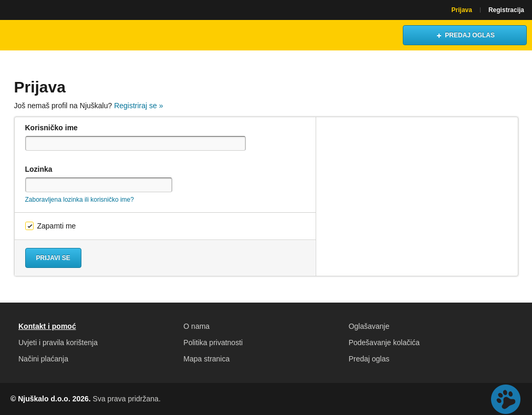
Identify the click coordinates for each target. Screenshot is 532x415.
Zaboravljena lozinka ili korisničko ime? (79, 199)
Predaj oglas (369, 359)
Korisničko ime (51, 127)
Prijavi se (53, 258)
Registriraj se (138, 105)
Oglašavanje (369, 326)
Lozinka (39, 169)
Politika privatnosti (213, 342)
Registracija (506, 10)
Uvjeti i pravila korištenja (58, 342)
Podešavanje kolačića (384, 342)
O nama (196, 326)
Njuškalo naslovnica (55, 35)
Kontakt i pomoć (47, 326)
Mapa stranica (206, 359)
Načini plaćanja (43, 359)
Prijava (462, 10)
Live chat (505, 399)
